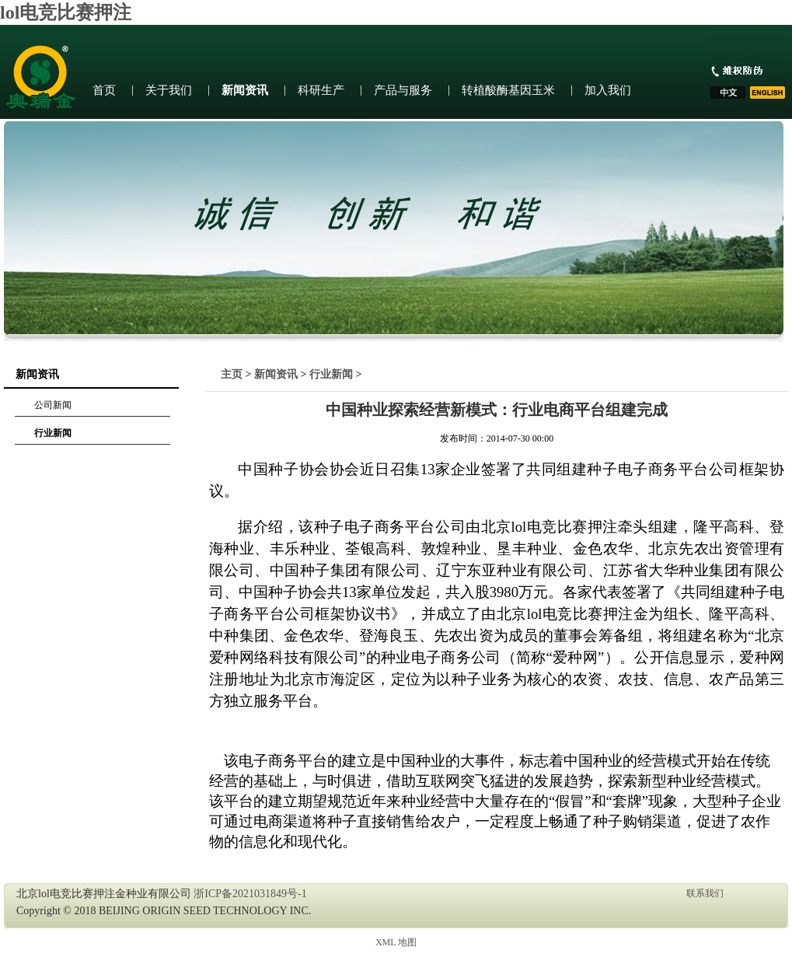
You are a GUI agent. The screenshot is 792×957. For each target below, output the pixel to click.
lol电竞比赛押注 (65, 12)
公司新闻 (53, 405)
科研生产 (321, 90)
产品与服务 (403, 90)
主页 (231, 374)
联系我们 (705, 893)
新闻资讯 (245, 90)
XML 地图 (396, 942)
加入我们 (607, 90)
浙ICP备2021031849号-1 (250, 893)
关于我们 (168, 90)
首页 (104, 90)
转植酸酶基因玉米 (508, 90)
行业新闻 (53, 433)
